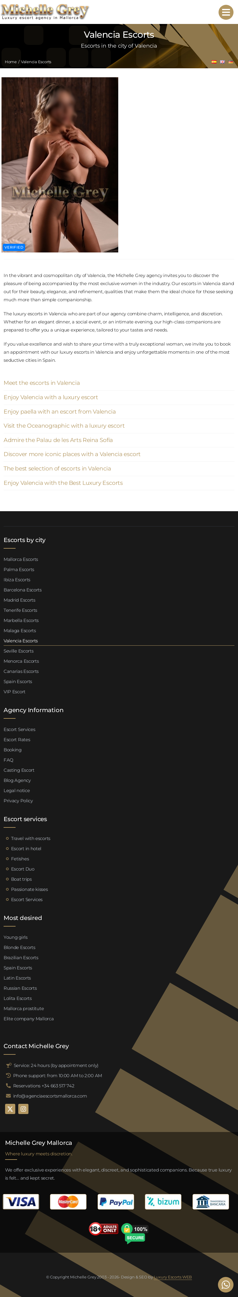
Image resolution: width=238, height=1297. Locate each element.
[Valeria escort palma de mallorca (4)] (59, 79)
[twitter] (10, 1109)
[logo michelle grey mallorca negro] (45, 5)
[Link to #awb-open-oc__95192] (226, 12)
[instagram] (23, 1109)
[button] (119, 383)
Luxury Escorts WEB (173, 1277)
